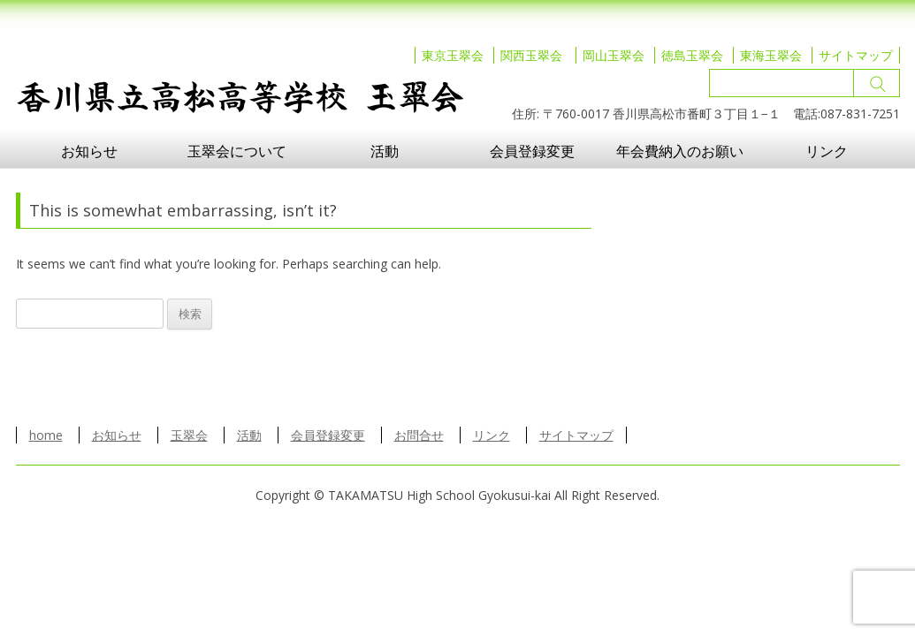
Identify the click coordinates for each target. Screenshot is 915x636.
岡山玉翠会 (613, 55)
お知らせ (89, 151)
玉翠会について (236, 151)
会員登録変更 (532, 151)
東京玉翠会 (453, 55)
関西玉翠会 (531, 55)
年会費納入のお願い (679, 151)
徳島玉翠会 (692, 55)
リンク (826, 151)
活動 (384, 151)
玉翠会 (189, 435)
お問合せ (419, 435)
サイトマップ (856, 55)
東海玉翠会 (771, 55)
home (46, 435)
